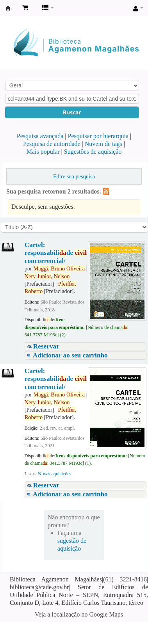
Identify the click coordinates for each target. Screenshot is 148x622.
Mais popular (43, 151)
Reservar (46, 346)
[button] (25, 8)
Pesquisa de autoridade (51, 143)
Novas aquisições (54, 473)
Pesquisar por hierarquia (98, 136)
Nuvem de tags (103, 143)
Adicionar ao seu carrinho (70, 355)
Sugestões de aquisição (93, 151)
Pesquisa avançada (40, 136)
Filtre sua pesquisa (74, 176)
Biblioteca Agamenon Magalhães (8, 8)
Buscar (72, 112)
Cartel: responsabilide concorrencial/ (56, 253)
